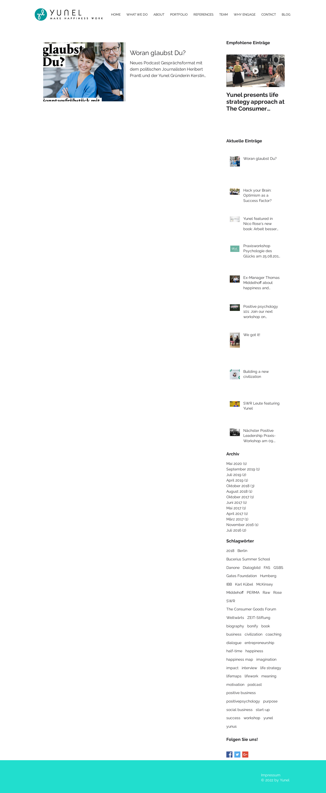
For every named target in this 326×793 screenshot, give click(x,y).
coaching (273, 634)
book (265, 626)
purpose (270, 701)
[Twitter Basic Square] (237, 754)
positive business (241, 693)
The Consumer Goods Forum (251, 609)
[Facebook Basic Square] (229, 754)
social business (239, 710)
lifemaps (233, 676)
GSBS (278, 567)
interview (249, 668)
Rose (277, 592)
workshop (252, 718)
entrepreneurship (259, 643)
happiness (254, 651)
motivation (235, 684)
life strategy (270, 668)
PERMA (253, 592)
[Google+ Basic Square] (245, 754)
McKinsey (264, 584)
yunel (268, 718)
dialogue (233, 643)
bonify (252, 626)
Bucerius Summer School (248, 559)
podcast (255, 684)
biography (235, 626)
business (233, 634)
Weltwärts (235, 617)
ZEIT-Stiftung (258, 617)
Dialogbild (252, 567)
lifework (251, 676)
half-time (234, 651)
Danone (233, 567)
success (233, 718)
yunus (231, 726)
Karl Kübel (244, 584)
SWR (230, 601)
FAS (267, 567)
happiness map (239, 659)
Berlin (242, 551)
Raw (266, 592)
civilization (253, 634)
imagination (266, 659)
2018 (230, 551)
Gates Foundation (241, 576)
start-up (263, 710)
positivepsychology (243, 701)
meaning (268, 676)
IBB (229, 584)
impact (232, 668)
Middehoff (235, 592)
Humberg (268, 576)
